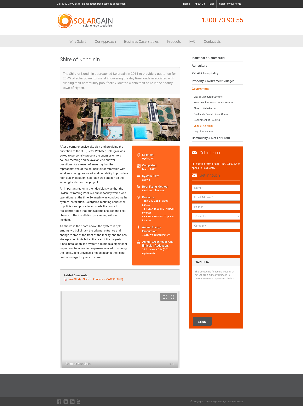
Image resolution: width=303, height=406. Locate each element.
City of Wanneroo (203, 131)
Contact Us (212, 41)
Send (202, 322)
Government (200, 89)
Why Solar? (77, 41)
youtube (79, 401)
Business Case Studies (141, 41)
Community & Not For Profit (211, 138)
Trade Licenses (235, 401)
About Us (200, 3)
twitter (65, 401)
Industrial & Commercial (208, 58)
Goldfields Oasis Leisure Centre (211, 114)
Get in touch (209, 175)
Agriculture (199, 65)
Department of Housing (207, 119)
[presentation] (210, 296)
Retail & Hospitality (205, 73)
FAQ (192, 41)
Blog (211, 3)
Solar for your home (230, 3)
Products (174, 41)
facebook (59, 401)
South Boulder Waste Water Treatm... (214, 102)
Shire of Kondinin (203, 125)
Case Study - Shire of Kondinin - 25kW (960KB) (95, 279)
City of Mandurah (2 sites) (208, 96)
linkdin (72, 401)
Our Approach (105, 41)
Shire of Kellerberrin (204, 108)
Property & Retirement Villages (213, 81)
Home (186, 3)
